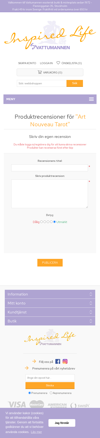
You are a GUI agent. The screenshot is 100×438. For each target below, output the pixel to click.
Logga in (46, 63)
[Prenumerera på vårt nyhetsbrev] (50, 377)
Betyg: (50, 215)
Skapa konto (27, 63)
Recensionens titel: (50, 161)
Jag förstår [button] (62, 422)
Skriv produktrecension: (50, 176)
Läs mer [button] (36, 432)
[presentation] (50, 240)
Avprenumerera (62, 393)
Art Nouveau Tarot (58, 120)
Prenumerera (39, 393)
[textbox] (42, 83)
